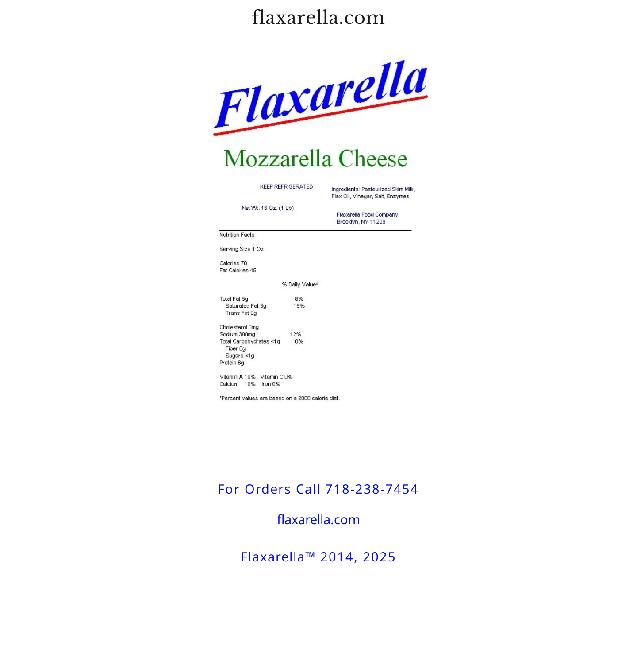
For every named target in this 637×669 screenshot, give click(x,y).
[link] (318, 21)
